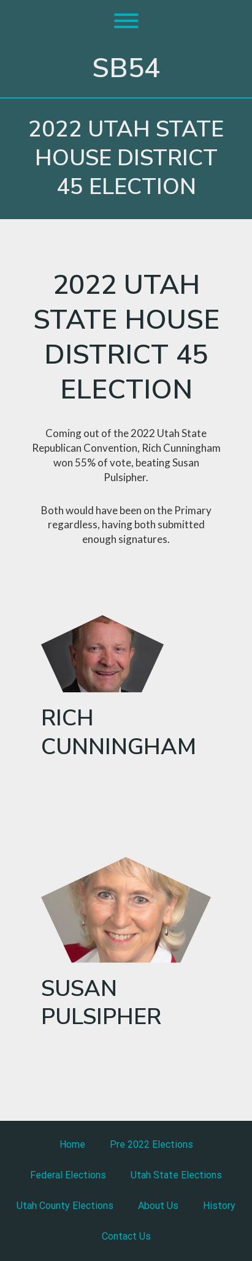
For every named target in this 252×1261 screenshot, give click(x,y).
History (219, 1205)
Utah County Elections (65, 1205)
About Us (158, 1205)
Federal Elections (68, 1175)
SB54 (126, 68)
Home (72, 1144)
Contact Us (126, 1236)
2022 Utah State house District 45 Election (126, 158)
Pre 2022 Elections (151, 1144)
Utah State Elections (176, 1175)
